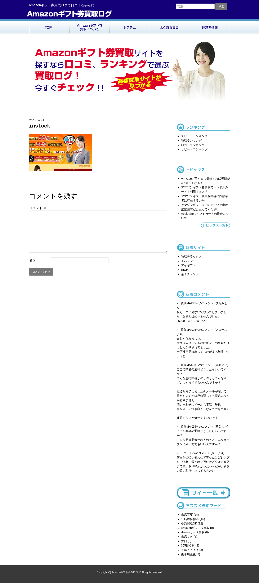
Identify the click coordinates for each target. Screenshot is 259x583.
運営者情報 (210, 26)
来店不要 (187, 514)
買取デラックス (191, 256)
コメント (38, 208)
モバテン (187, 261)
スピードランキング (194, 136)
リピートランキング (194, 149)
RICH (184, 269)
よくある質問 (170, 26)
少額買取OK (189, 523)
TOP (49, 26)
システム (130, 26)
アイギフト (188, 265)
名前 (32, 260)
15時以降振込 (190, 519)
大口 (184, 541)
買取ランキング (191, 140)
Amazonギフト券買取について (89, 26)
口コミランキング (193, 145)
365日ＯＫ (188, 545)
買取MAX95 (188, 303)
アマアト (186, 453)
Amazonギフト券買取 (195, 528)
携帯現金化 (188, 554)
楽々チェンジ (190, 274)
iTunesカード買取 (193, 532)
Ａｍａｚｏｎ (190, 550)
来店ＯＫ (187, 536)
